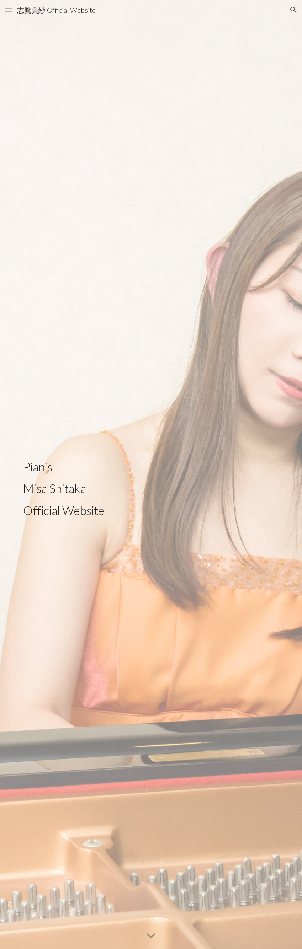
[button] (8, 10)
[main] (72, 474)
